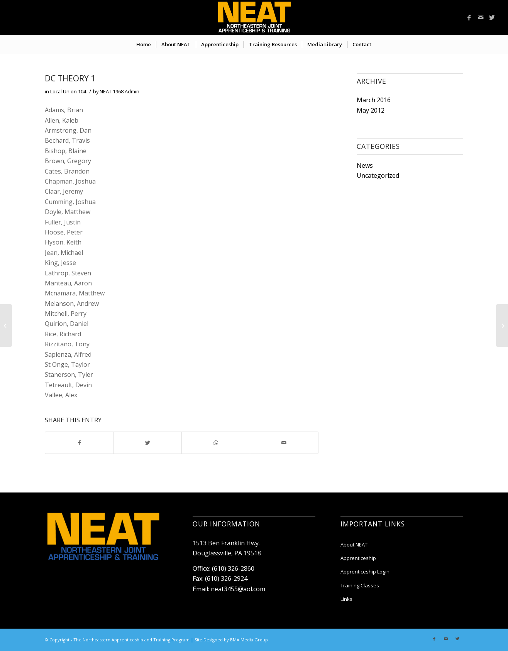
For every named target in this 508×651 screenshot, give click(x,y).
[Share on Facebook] (79, 443)
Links (346, 598)
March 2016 (374, 100)
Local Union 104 (68, 91)
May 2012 (370, 110)
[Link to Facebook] (469, 17)
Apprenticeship (358, 558)
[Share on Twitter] (148, 443)
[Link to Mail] (480, 17)
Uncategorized (378, 175)
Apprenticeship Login (364, 571)
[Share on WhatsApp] (216, 443)
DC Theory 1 (70, 78)
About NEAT (353, 544)
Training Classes (359, 585)
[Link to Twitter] (492, 17)
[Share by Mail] (284, 443)
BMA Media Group (249, 640)
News (365, 165)
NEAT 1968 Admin (119, 91)
